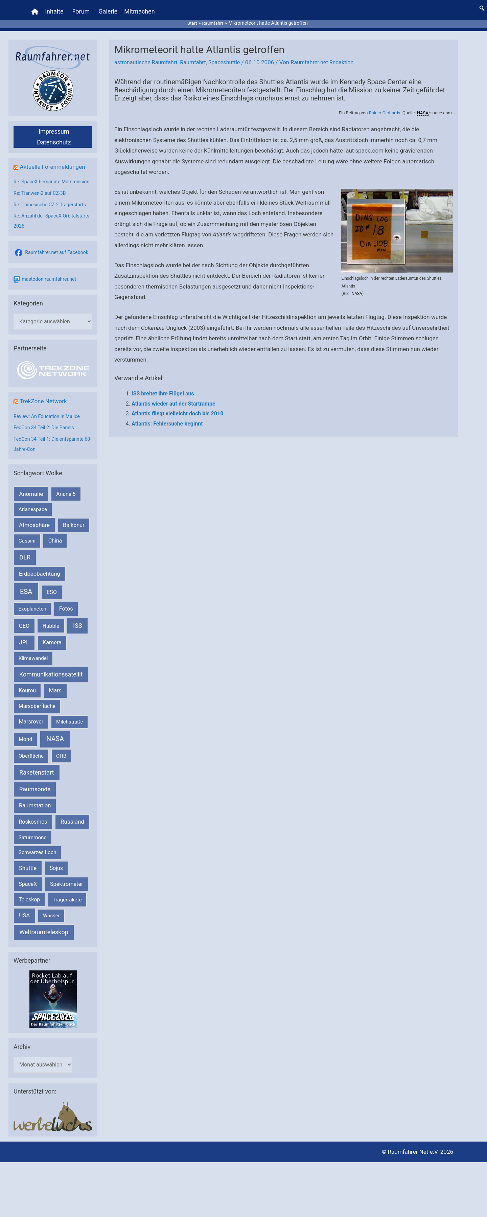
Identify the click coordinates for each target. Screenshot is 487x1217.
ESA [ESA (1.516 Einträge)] (26, 596)
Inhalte (55, 8)
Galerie (108, 8)
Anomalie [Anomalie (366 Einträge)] (31, 498)
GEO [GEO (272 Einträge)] (24, 630)
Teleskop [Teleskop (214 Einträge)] (29, 904)
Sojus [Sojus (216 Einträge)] (56, 873)
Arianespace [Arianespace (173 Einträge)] (33, 514)
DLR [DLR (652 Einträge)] (24, 562)
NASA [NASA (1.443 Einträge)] (55, 744)
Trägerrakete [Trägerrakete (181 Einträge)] (67, 904)
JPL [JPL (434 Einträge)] (24, 647)
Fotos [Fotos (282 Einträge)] (66, 613)
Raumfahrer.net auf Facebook (58, 256)
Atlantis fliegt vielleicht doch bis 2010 (177, 407)
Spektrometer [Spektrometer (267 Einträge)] (66, 889)
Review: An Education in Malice (49, 421)
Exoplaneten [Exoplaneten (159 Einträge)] (32, 614)
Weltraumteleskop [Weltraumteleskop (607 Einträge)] (43, 936)
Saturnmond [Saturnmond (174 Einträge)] (33, 842)
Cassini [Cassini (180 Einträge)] (27, 546)
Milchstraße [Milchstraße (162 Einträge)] (69, 727)
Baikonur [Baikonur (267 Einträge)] (74, 530)
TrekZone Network (44, 406)
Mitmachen (140, 8)
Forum (82, 8)
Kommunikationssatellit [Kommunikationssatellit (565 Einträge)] (51, 679)
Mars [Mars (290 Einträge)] (55, 695)
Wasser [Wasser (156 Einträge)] (51, 920)
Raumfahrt (197, 56)
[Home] (36, 8)
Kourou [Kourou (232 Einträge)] (27, 695)
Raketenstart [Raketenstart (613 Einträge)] (36, 777)
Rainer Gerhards (384, 106)
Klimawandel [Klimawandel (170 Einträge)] (33, 663)
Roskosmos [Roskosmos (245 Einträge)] (33, 827)
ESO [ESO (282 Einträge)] (52, 597)
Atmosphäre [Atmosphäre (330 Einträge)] (34, 530)
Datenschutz (54, 136)
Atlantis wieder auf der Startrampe (173, 397)
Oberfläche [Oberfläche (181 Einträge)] (31, 761)
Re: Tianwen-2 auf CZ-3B (41, 197)
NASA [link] (422, 106)
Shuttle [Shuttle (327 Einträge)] (28, 873)
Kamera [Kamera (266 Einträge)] (52, 647)
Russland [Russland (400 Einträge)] (72, 826)
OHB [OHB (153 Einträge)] (61, 761)
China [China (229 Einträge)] (55, 545)
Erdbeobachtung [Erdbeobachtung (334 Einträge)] (39, 578)
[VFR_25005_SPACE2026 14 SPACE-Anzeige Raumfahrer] (53, 1004)
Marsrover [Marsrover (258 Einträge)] (31, 726)
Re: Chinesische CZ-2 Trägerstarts (52, 209)
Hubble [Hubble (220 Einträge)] (51, 630)
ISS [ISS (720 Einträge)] (77, 630)
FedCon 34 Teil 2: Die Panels (45, 433)
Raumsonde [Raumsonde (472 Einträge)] (35, 794)
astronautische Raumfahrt (147, 56)
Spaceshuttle (230, 56)
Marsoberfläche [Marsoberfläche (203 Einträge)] (37, 711)
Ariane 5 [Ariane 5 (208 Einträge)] (65, 499)
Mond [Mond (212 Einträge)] (25, 744)
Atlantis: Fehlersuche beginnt (167, 417)
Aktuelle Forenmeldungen (54, 160)
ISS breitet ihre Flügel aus (163, 387)
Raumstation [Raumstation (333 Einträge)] (35, 810)
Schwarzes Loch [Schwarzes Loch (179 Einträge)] (37, 857)
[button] (482, 5)
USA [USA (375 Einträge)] (24, 920)
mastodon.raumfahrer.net (50, 283)
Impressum (54, 125)
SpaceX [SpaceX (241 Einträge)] (28, 889)
